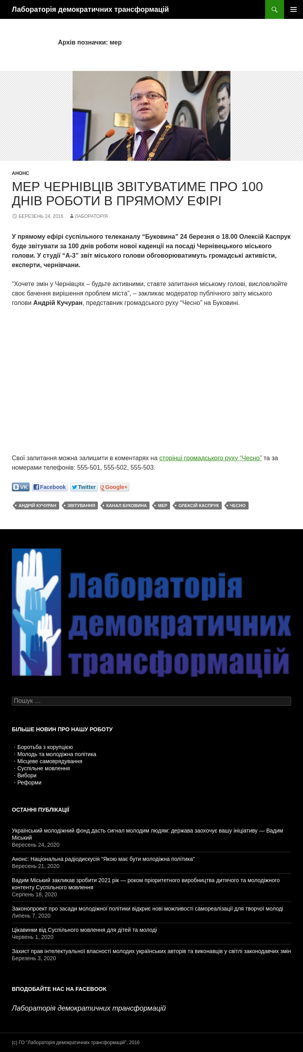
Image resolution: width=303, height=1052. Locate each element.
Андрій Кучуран (37, 505)
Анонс (20, 173)
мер (162, 505)
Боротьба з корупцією (45, 747)
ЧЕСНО (238, 505)
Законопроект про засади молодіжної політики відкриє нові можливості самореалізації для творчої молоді (147, 908)
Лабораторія (91, 216)
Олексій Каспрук (198, 505)
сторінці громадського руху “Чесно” (210, 458)
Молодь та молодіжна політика (56, 754)
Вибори (27, 775)
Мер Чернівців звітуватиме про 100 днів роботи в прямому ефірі (137, 193)
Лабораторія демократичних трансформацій (90, 9)
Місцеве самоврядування (49, 761)
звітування (81, 505)
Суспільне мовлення (43, 768)
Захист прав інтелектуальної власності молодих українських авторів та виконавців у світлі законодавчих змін (151, 951)
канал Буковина (126, 505)
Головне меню (293, 9)
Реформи (29, 782)
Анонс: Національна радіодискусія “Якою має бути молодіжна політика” (103, 859)
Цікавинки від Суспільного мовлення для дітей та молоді (84, 930)
